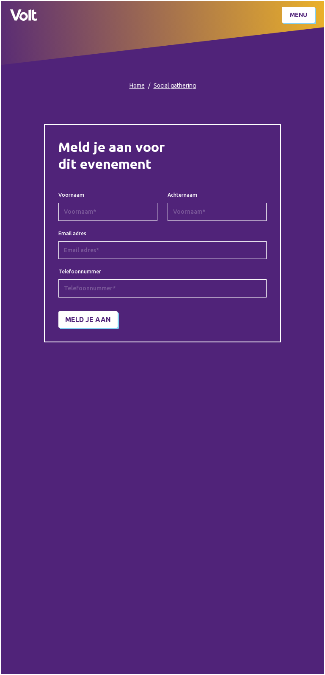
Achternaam (182, 195)
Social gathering (175, 85)
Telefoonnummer (79, 271)
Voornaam (71, 195)
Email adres (72, 233)
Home (137, 85)
